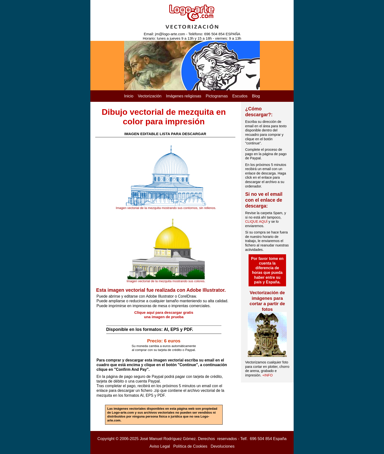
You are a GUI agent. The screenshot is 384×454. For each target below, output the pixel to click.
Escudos (239, 96)
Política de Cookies (190, 446)
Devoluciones (223, 446)
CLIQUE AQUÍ (256, 221)
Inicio (128, 96)
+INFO (267, 375)
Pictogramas (217, 96)
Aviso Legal (159, 446)
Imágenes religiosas (183, 96)
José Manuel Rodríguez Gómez (168, 438)
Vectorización (150, 96)
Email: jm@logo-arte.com (164, 34)
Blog (256, 96)
